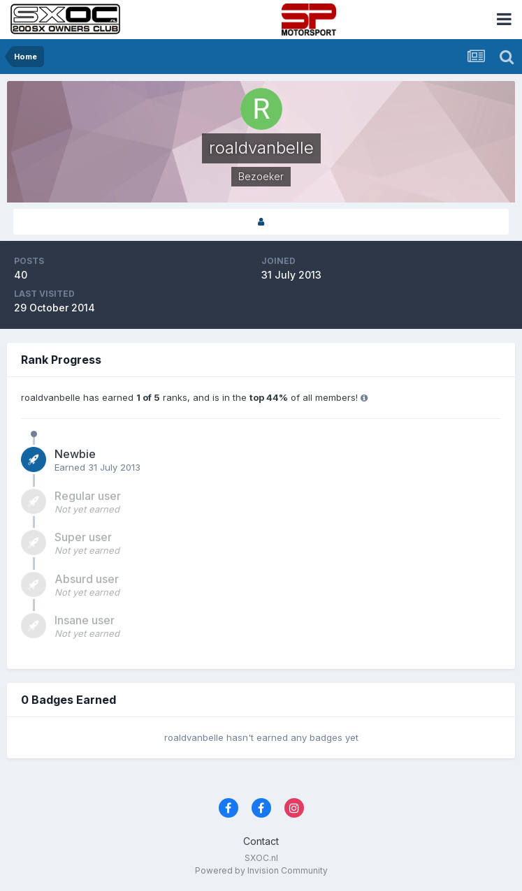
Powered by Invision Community (261, 870)
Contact (261, 841)
